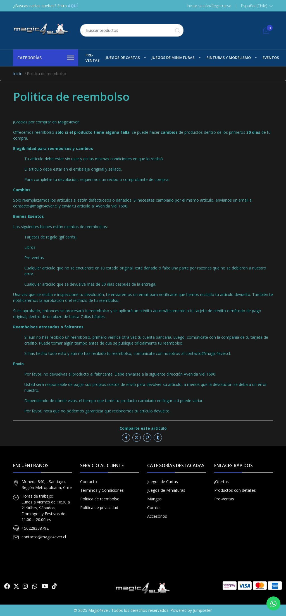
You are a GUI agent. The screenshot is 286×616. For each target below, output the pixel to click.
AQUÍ (73, 5)
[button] (257, 5)
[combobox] (131, 30)
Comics (154, 507)
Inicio (18, 73)
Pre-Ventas (92, 57)
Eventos (271, 57)
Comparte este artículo (143, 428)
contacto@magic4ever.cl (44, 536)
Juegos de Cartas (123, 57)
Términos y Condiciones (102, 490)
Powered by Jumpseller (191, 610)
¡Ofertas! (222, 481)
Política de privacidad (99, 507)
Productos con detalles (235, 490)
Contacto (88, 481)
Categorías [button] (45, 58)
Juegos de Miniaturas (173, 57)
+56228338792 (35, 528)
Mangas (154, 499)
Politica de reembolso (100, 499)
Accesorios (157, 516)
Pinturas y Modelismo (228, 57)
